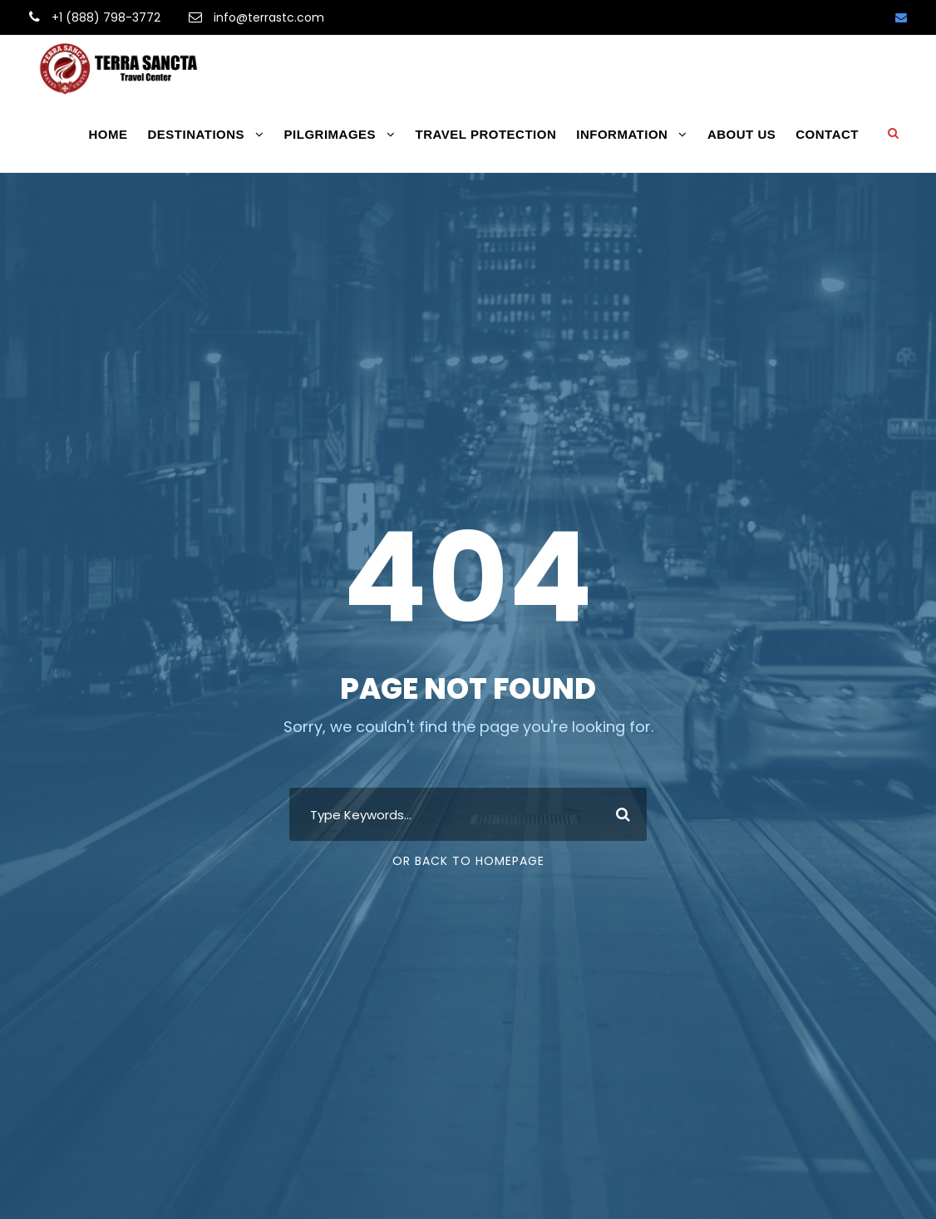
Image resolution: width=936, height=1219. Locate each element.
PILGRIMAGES (330, 134)
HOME (108, 134)
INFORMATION (622, 134)
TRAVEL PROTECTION (486, 134)
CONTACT (827, 134)
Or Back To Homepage (468, 861)
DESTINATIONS (196, 134)
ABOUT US (741, 134)
